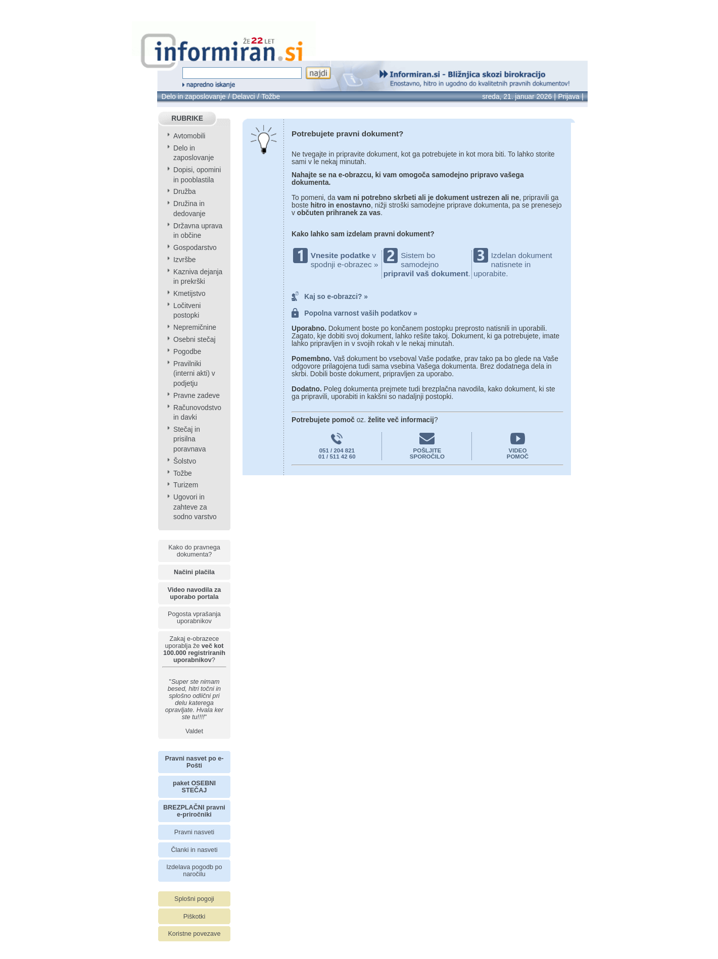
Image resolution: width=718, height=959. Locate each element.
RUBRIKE (187, 118)
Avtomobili (189, 136)
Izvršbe (184, 260)
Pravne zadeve (196, 395)
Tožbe (270, 96)
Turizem (185, 485)
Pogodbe (187, 352)
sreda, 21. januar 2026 (517, 96)
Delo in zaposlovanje (193, 96)
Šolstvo (184, 461)
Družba (184, 191)
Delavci (243, 96)
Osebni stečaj (194, 339)
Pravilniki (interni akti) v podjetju (194, 373)
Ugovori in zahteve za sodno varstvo (195, 507)
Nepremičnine (194, 327)
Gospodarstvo (195, 247)
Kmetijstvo (189, 293)
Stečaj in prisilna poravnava (189, 439)
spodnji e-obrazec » (344, 264)
